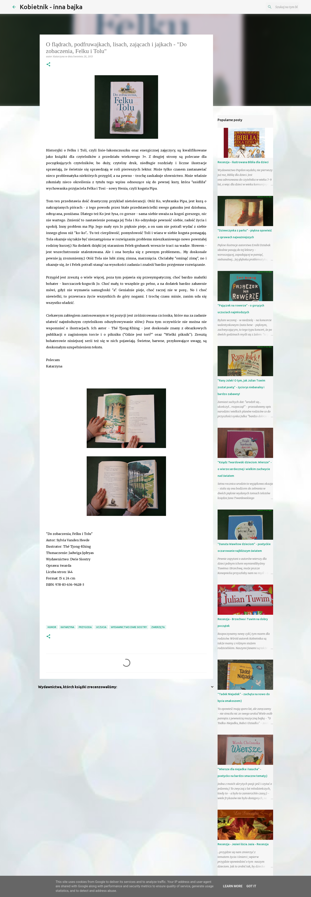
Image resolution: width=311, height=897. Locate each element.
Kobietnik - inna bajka (51, 6)
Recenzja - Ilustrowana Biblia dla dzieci (243, 162)
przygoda (85, 627)
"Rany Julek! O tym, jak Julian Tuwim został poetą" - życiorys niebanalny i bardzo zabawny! (241, 387)
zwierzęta (158, 627)
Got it (251, 886)
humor (52, 627)
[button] (48, 64)
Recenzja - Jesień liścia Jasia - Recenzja (243, 844)
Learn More (232, 886)
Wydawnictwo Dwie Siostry (129, 627)
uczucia (101, 627)
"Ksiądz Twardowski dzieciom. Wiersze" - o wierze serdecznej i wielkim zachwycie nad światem (245, 469)
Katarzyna (67, 627)
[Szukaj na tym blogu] (278, 7)
